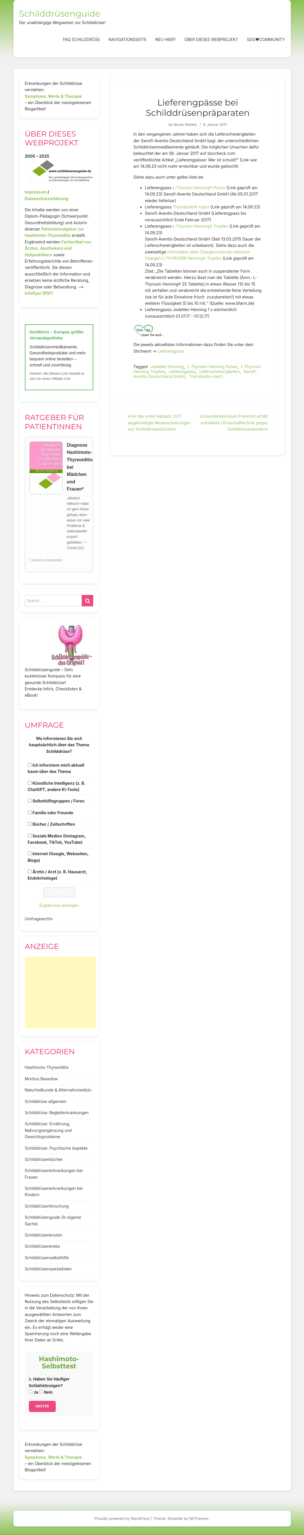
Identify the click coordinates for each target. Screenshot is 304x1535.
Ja (33, 1392)
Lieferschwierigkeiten (219, 371)
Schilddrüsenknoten (44, 1235)
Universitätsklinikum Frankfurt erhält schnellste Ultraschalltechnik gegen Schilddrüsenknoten (234, 422)
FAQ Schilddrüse (81, 39)
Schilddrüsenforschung (47, 1206)
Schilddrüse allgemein (46, 1101)
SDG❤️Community (266, 39)
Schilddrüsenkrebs (42, 1246)
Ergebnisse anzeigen (59, 905)
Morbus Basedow (41, 1078)
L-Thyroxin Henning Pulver (212, 366)
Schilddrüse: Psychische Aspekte (56, 1148)
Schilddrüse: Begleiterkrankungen (57, 1112)
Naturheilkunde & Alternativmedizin (58, 1089)
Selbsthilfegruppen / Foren (58, 800)
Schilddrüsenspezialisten (48, 1268)
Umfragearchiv (39, 918)
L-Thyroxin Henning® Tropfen (200, 226)
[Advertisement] (60, 992)
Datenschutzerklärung (47, 198)
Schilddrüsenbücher (44, 1159)
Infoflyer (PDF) (39, 293)
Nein (46, 1392)
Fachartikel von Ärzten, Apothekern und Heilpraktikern (58, 248)
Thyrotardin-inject (205, 376)
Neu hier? (165, 39)
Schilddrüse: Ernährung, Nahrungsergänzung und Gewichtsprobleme (48, 1130)
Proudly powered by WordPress (122, 1518)
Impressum (36, 192)
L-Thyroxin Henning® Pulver (199, 187)
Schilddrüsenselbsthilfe (47, 1257)
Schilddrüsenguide (60, 13)
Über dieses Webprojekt (211, 39)
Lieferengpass (171, 351)
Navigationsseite (127, 39)
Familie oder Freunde (52, 812)
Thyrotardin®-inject (191, 206)
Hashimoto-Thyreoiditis (47, 1067)
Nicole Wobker (185, 124)
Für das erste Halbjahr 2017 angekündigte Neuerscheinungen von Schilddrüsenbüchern (159, 422)
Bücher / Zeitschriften (53, 824)
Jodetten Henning (167, 366)
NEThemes (198, 1518)
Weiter (42, 1406)
